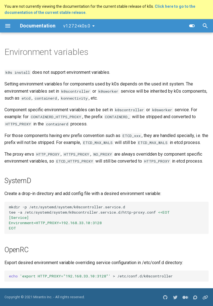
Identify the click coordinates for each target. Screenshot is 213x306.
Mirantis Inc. (42, 297)
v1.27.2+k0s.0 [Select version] (76, 26)
